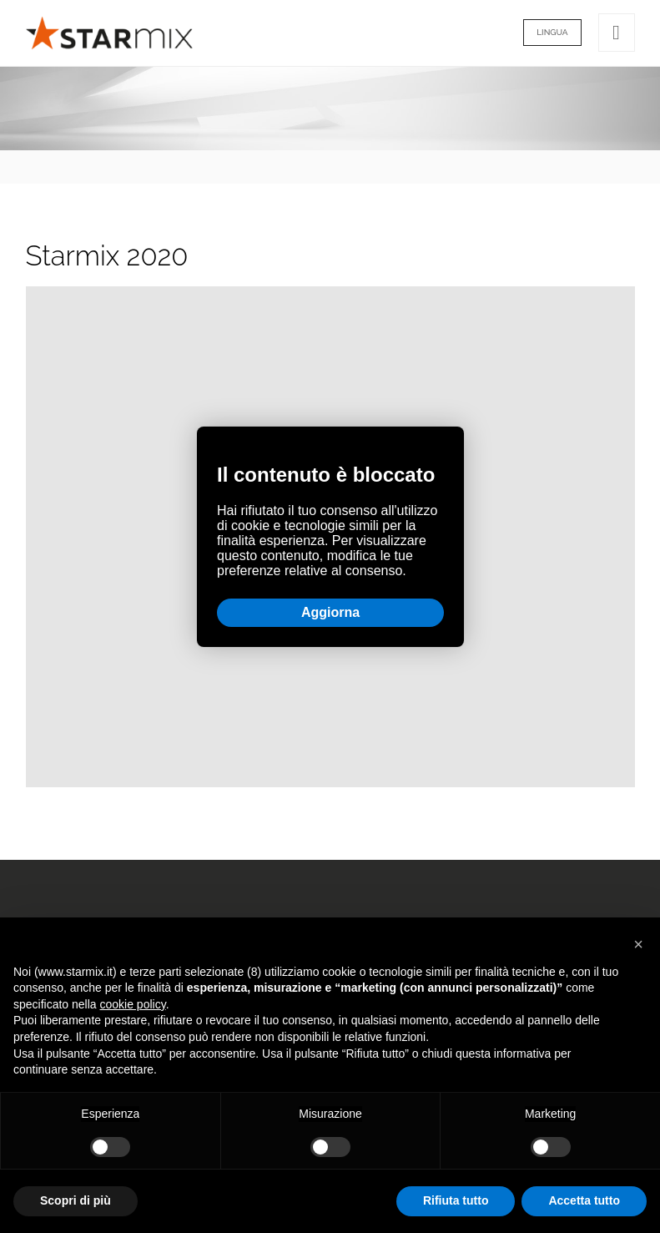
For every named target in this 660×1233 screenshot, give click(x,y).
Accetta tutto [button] (584, 1200)
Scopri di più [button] (75, 1200)
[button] (638, 944)
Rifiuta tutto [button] (456, 1200)
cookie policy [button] (133, 1004)
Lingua (552, 32)
